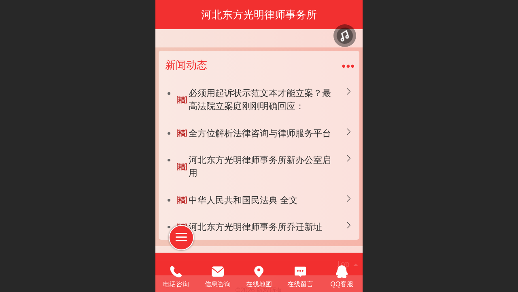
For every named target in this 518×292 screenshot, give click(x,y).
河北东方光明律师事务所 (259, 14)
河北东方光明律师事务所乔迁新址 (255, 227)
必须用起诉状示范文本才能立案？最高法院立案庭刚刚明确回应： (260, 99)
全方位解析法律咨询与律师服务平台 (260, 133)
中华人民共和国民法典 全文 (243, 200)
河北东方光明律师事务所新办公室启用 (260, 166)
